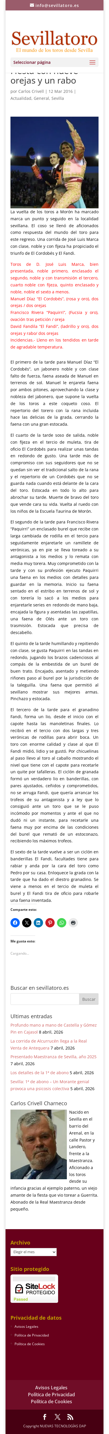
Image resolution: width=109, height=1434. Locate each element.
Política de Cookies (30, 1343)
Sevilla (57, 98)
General (41, 98)
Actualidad (20, 98)
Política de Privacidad (32, 1335)
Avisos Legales (26, 1326)
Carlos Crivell (31, 91)
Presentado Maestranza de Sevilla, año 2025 (53, 1056)
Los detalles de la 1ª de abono (39, 1072)
